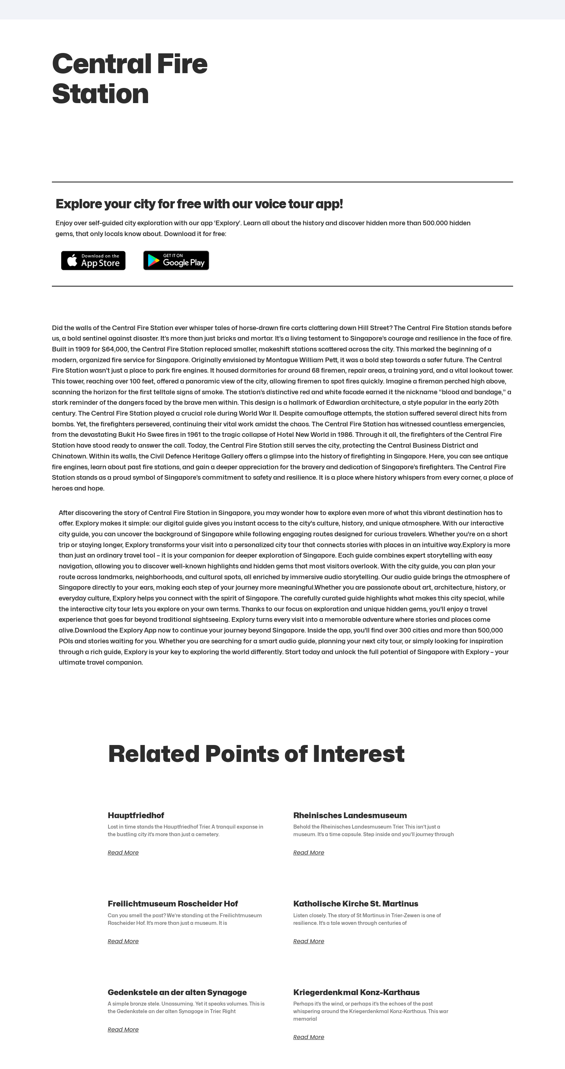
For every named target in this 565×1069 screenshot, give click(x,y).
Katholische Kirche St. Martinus (355, 903)
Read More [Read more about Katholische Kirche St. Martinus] (308, 941)
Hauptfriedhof (136, 815)
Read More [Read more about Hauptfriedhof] (123, 853)
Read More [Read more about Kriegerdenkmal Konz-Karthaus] (308, 1037)
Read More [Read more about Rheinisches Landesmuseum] (308, 853)
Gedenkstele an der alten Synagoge (177, 992)
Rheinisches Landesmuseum (350, 815)
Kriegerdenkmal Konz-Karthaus (356, 992)
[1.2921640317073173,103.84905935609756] (399, 102)
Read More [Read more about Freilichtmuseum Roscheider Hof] (123, 941)
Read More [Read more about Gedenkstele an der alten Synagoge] (123, 1030)
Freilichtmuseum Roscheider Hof (173, 903)
